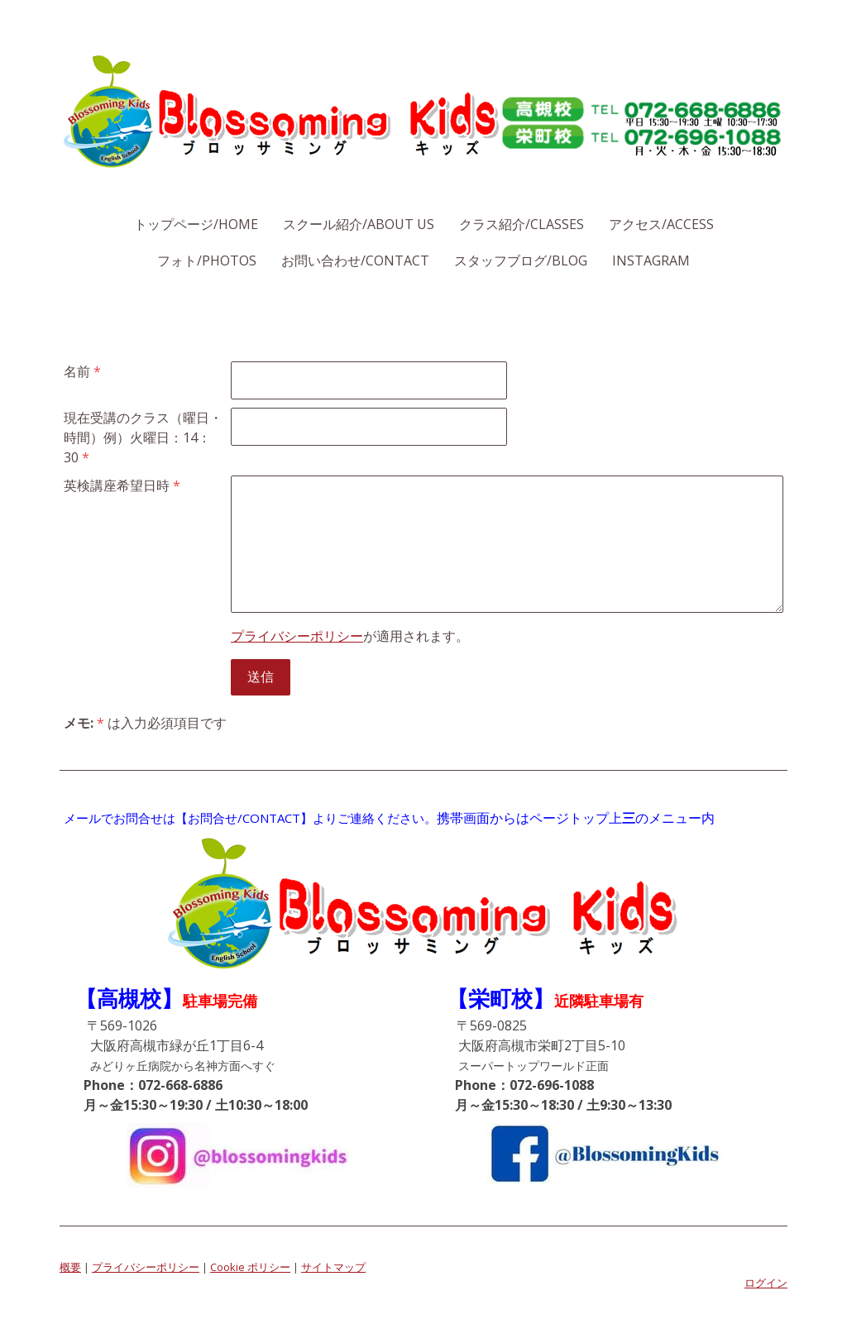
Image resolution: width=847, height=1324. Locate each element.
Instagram (651, 260)
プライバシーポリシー (297, 636)
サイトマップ (333, 1266)
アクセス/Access (661, 224)
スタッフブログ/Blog (520, 260)
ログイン (765, 1282)
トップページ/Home (196, 224)
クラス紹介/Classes (521, 224)
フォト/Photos (206, 260)
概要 (70, 1266)
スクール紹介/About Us (358, 224)
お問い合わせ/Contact (355, 260)
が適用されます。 (350, 636)
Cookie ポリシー (250, 1266)
